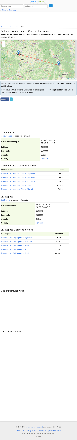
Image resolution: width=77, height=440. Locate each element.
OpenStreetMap (72, 78)
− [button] (3, 45)
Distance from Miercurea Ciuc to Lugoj (16, 185)
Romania (44, 159)
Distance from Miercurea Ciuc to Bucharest (18, 181)
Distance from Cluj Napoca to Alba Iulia (16, 242)
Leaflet (64, 78)
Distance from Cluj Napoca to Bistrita (15, 253)
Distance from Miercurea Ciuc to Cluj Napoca (18, 173)
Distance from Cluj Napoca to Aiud (14, 249)
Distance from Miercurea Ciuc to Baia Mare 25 (19, 177)
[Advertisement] (38, 19)
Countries (12, 10)
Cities (4, 10)
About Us (20, 431)
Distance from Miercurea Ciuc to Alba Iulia (17, 189)
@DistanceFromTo (54, 431)
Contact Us (42, 431)
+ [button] (3, 42)
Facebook (4, 99)
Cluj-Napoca (5, 200)
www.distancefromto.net (34, 427)
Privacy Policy (31, 431)
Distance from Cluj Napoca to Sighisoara (17, 238)
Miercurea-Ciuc (7, 136)
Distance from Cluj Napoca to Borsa (15, 245)
